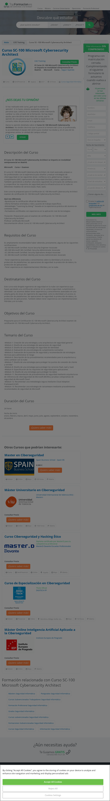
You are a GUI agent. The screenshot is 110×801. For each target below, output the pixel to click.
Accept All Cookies (53, 781)
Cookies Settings (53, 795)
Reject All (52, 788)
